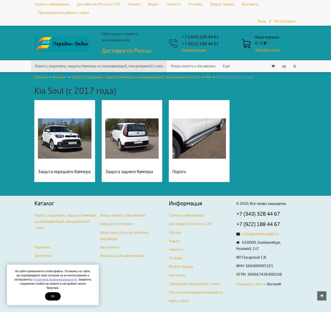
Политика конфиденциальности (196, 292)
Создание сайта (249, 284)
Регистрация (284, 21)
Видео (153, 4)
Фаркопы (42, 247)
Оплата (134, 4)
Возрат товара (222, 4)
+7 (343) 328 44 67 (200, 37)
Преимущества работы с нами (63, 13)
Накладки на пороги (117, 224)
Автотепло (43, 256)
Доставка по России (126, 51)
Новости (174, 4)
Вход (261, 21)
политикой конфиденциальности (56, 279)
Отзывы (196, 4)
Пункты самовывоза (51, 4)
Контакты (250, 4)
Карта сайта (178, 301)
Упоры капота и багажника (193, 66)
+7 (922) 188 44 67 (200, 44)
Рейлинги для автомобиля (122, 256)
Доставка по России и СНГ (98, 4)
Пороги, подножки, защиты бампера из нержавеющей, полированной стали (99, 66)
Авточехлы (109, 247)
